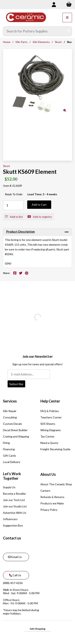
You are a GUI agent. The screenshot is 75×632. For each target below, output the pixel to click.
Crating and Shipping (16, 436)
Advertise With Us (14, 512)
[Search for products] (34, 31)
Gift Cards (9, 455)
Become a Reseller (14, 493)
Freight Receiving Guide (55, 449)
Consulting (10, 417)
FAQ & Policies (49, 411)
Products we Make (52, 503)
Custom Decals (12, 423)
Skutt (58, 42)
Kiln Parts (21, 42)
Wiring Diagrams (50, 430)
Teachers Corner (51, 417)
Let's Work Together (12, 476)
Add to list (14, 216)
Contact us (12, 538)
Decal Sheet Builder (15, 430)
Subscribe (16, 384)
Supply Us (9, 487)
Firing (6, 442)
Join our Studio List (15, 506)
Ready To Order (14, 194)
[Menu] (67, 17)
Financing (9, 449)
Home (6, 42)
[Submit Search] (69, 31)
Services (10, 401)
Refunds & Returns (52, 497)
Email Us (15, 557)
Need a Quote (49, 442)
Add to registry (40, 216)
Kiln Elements (41, 42)
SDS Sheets (47, 423)
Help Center (50, 401)
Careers (45, 490)
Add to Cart (39, 204)
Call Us (14, 575)
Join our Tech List (14, 500)
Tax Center (47, 436)
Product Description (20, 231)
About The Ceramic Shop (56, 484)
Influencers (10, 519)
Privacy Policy (48, 509)
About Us (48, 474)
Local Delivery (11, 462)
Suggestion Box (13, 525)
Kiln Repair (9, 411)
